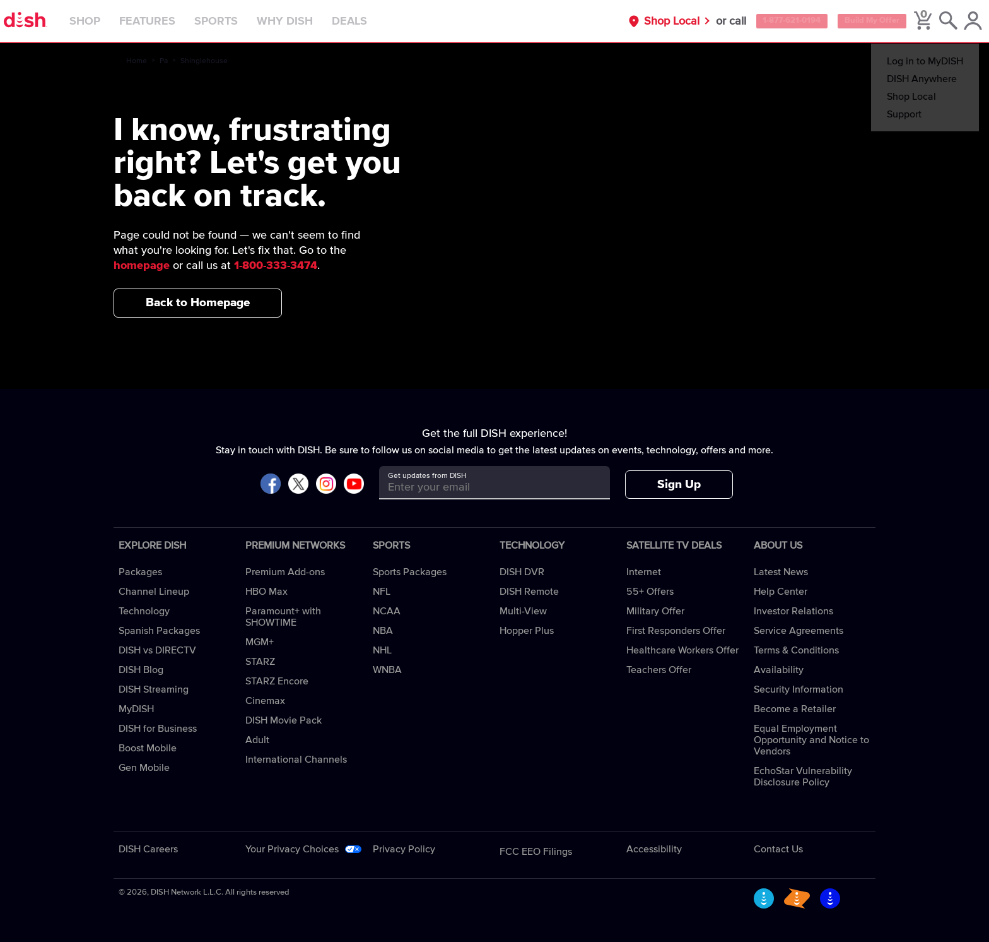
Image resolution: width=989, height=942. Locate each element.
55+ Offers (650, 592)
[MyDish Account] (961, 21)
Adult (257, 740)
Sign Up (679, 485)
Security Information (798, 689)
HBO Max (266, 592)
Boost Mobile (148, 748)
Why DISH (311, 21)
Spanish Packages (159, 631)
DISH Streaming (154, 689)
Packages (140, 572)
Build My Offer (852, 21)
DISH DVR (522, 572)
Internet (643, 572)
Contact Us (778, 849)
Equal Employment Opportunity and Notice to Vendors (811, 740)
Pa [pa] (164, 61)
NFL (381, 592)
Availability (779, 670)
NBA (383, 631)
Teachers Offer (658, 670)
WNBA (387, 670)
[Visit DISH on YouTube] (354, 485)
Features (174, 21)
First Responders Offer (675, 631)
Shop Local (626, 21)
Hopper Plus (527, 631)
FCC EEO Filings (536, 852)
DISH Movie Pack (283, 720)
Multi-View (523, 611)
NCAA (387, 611)
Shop (111, 21)
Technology (144, 611)
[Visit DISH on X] (298, 485)
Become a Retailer (795, 709)
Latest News (781, 572)
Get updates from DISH (427, 476)
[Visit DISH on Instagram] (326, 485)
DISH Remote (529, 592)
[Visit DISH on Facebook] (270, 485)
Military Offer (655, 611)
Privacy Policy (404, 849)
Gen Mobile (144, 768)
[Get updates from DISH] (483, 487)
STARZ (260, 662)
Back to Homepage (198, 303)
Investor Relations (793, 611)
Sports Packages (410, 572)
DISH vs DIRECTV (157, 650)
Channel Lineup (154, 592)
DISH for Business (158, 729)
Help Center (780, 592)
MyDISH (136, 709)
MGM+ (259, 642)
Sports (242, 21)
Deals (376, 21)
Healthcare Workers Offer (682, 650)
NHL (382, 650)
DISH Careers (148, 849)
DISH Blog (141, 670)
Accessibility (654, 849)
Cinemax (265, 701)
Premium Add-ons (285, 572)
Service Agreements (798, 631)
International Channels (296, 759)
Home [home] (136, 61)
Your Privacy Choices (292, 849)
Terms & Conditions (796, 650)
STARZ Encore (276, 681)
